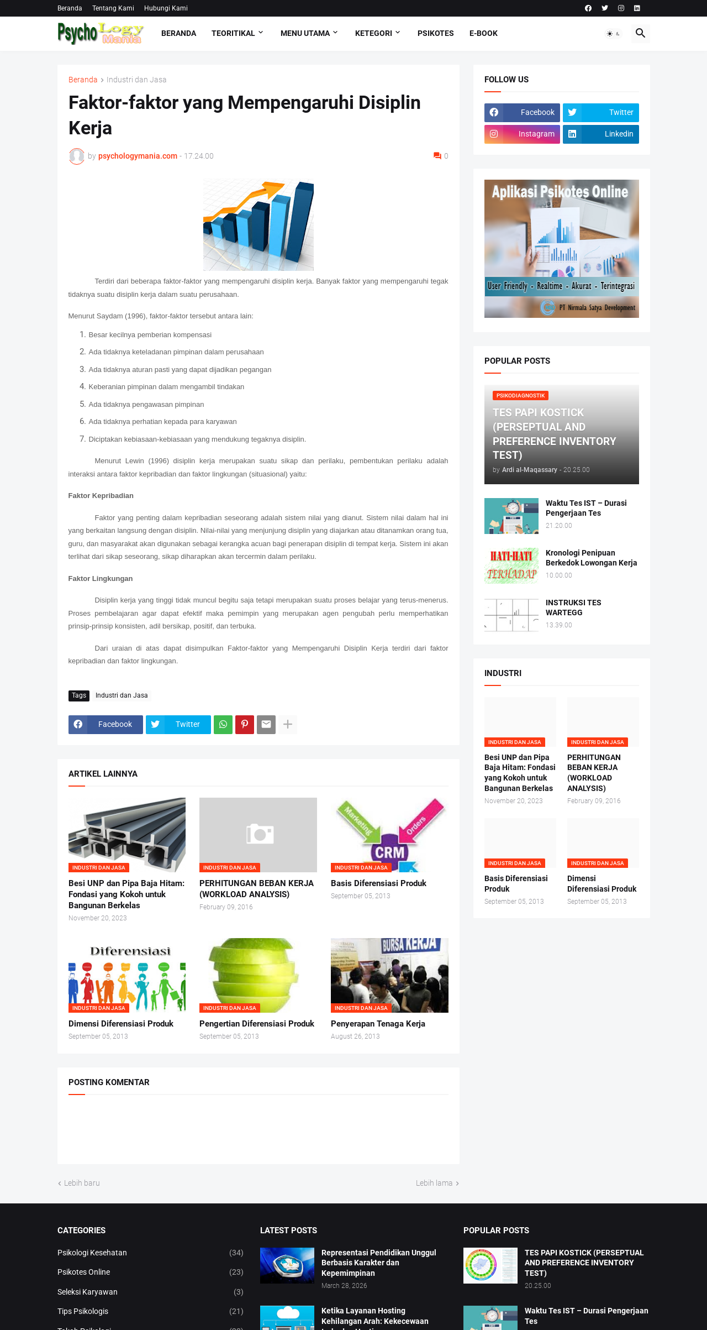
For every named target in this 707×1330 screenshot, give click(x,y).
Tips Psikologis (150, 1311)
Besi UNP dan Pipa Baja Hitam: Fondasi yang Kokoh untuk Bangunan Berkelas (126, 894)
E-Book (483, 33)
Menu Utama (305, 33)
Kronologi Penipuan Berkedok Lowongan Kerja (591, 558)
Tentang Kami (113, 8)
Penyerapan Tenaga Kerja (378, 1024)
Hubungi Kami (166, 8)
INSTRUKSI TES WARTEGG (574, 607)
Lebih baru (82, 1183)
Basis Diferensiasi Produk (378, 883)
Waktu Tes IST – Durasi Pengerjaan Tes (586, 508)
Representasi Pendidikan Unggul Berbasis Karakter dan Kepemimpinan (378, 1263)
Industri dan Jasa (137, 80)
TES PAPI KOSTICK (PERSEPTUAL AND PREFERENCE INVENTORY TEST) (584, 1263)
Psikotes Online (150, 1272)
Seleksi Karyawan (150, 1292)
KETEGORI (373, 33)
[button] (613, 33)
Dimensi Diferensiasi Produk (120, 1024)
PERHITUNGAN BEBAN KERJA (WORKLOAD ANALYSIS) (256, 888)
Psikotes (436, 33)
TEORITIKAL (233, 33)
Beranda (69, 8)
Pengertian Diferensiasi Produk (256, 1024)
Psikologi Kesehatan (150, 1253)
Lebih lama (434, 1183)
